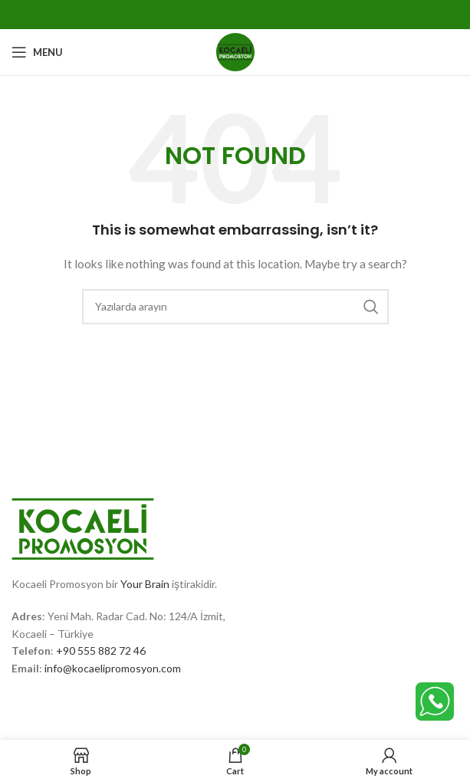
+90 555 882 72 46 (101, 650)
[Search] (235, 306)
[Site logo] (235, 51)
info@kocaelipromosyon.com (112, 668)
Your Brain (144, 583)
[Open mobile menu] (37, 52)
